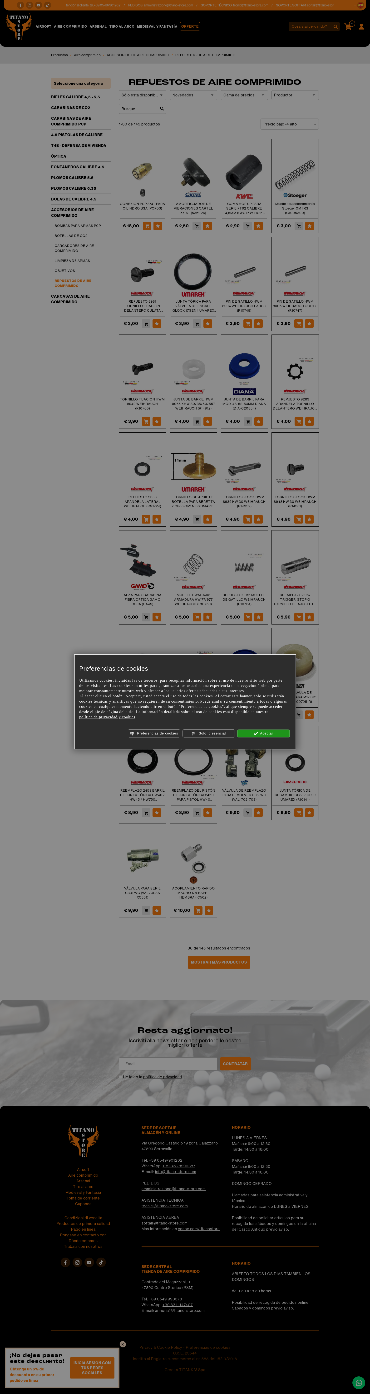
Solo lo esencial (209, 733)
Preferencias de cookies (154, 733)
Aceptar (263, 733)
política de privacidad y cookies (107, 717)
